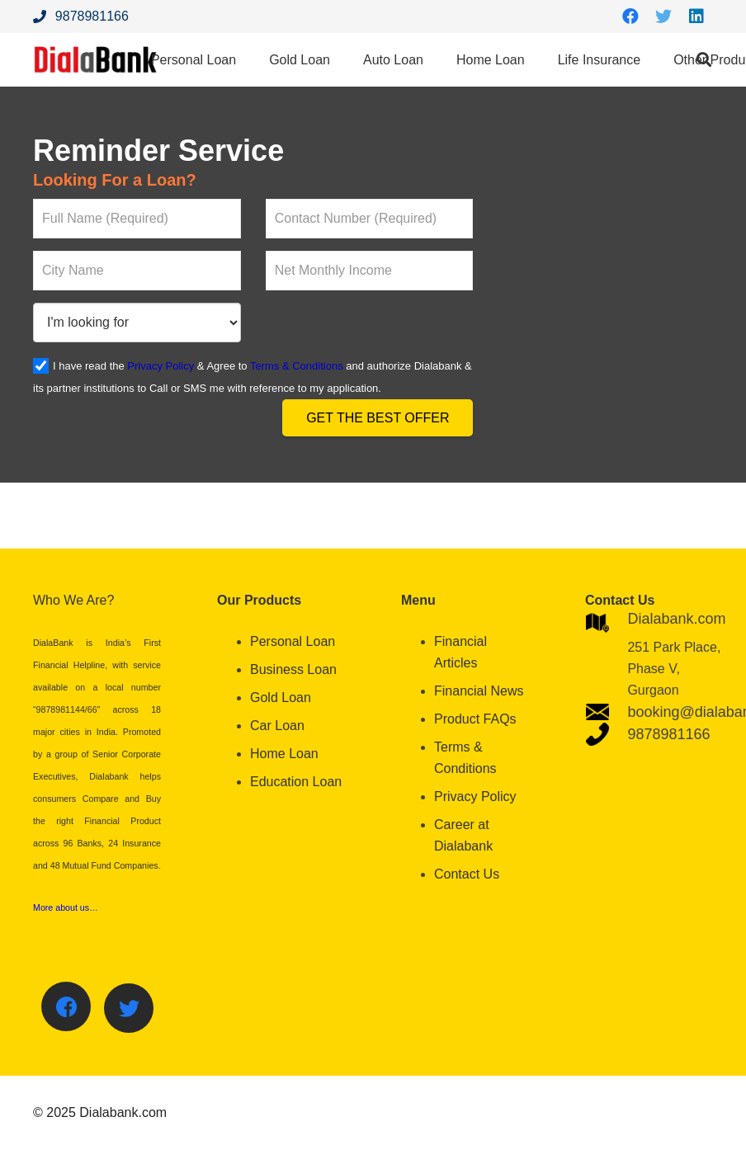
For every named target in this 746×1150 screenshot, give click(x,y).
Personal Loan (292, 641)
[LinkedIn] (696, 16)
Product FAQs (475, 719)
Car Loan (277, 726)
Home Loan (284, 754)
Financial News (478, 691)
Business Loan (293, 669)
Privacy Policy (160, 366)
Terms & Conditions (296, 366)
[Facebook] (630, 16)
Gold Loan (280, 697)
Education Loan (296, 782)
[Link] (95, 59)
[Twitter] (663, 16)
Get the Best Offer (377, 418)
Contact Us (466, 874)
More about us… (65, 907)
